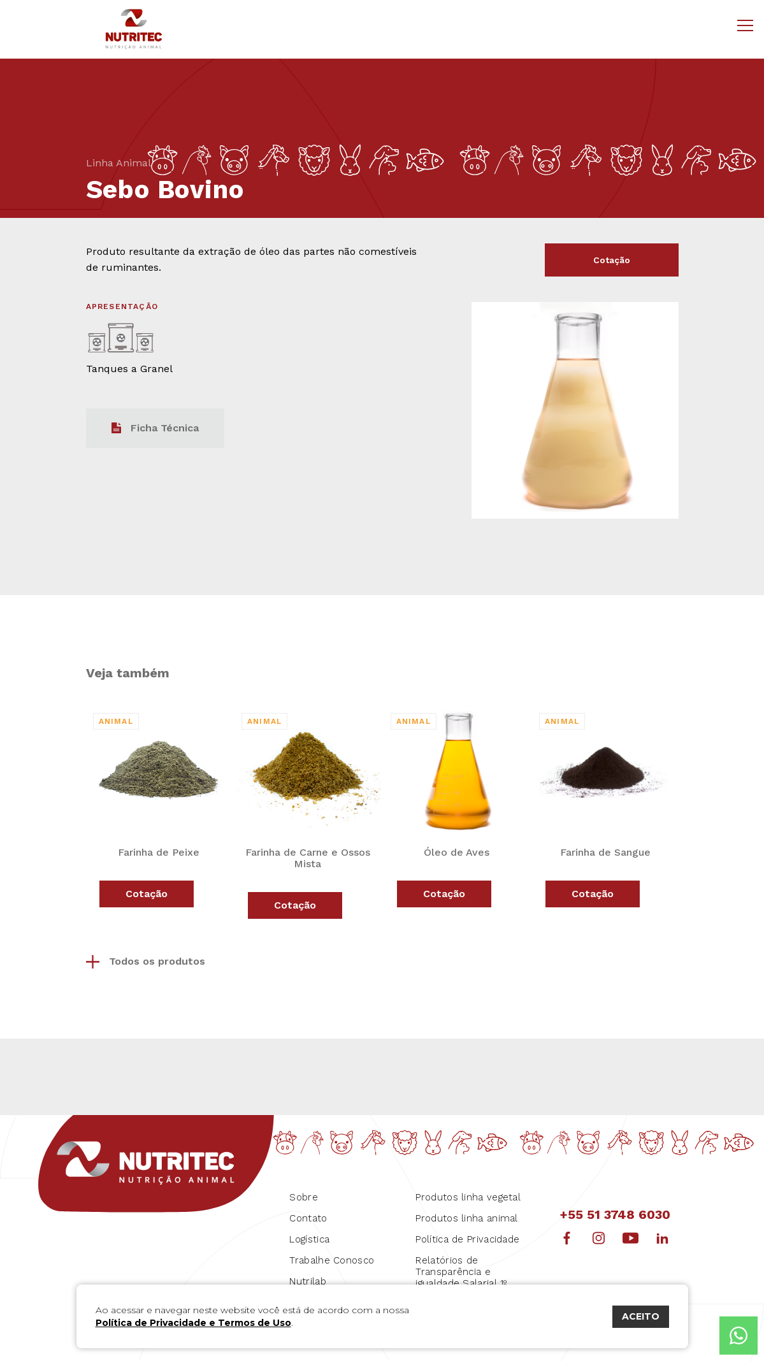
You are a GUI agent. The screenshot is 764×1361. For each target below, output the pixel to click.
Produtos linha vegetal (468, 1191)
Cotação (612, 263)
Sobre (303, 1191)
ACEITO (640, 1316)
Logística (309, 1233)
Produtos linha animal (466, 1212)
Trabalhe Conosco (331, 1254)
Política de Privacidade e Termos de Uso (193, 1323)
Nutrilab (307, 1275)
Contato (308, 1212)
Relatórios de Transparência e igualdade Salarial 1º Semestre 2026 (461, 1271)
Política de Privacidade (467, 1233)
